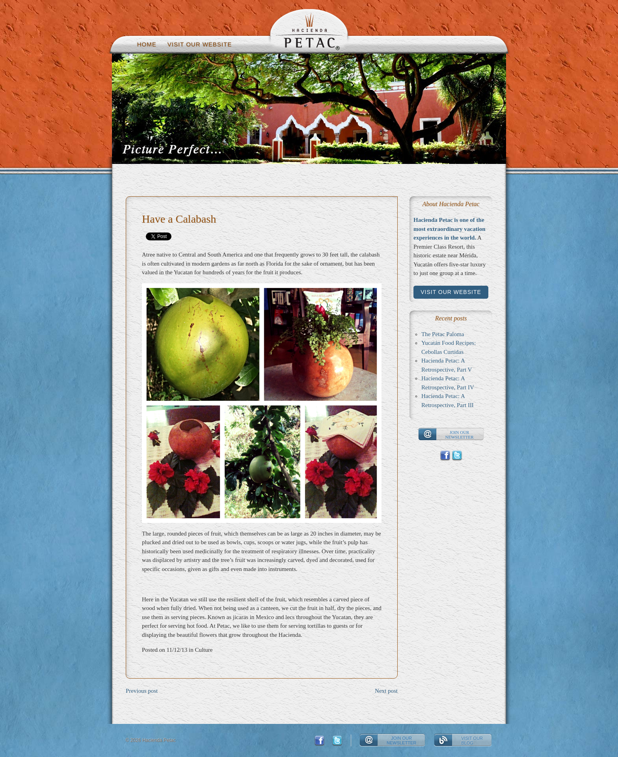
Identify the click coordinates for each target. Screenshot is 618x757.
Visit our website (200, 44)
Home (146, 44)
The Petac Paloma (442, 334)
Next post (386, 691)
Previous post (142, 691)
